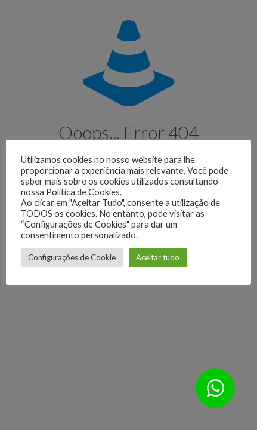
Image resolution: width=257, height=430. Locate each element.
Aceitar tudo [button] (157, 257)
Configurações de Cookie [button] (72, 257)
